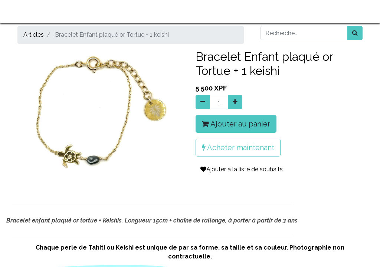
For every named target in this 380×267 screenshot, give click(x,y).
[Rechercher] (355, 33)
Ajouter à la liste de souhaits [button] (241, 169)
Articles (33, 34)
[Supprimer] (203, 102)
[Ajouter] (235, 102)
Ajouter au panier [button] (236, 123)
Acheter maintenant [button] (238, 147)
